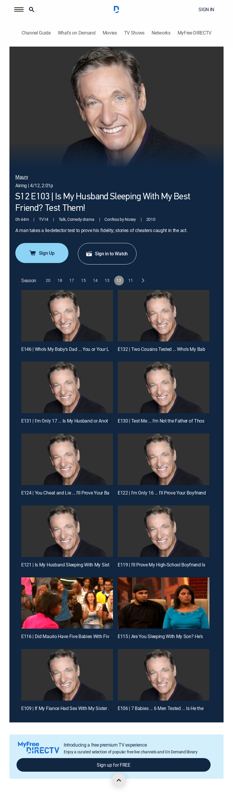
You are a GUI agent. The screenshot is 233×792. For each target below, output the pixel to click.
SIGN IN (206, 9)
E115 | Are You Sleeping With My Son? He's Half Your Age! (175, 636)
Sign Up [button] (41, 253)
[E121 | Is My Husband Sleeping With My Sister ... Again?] (67, 531)
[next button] (142, 280)
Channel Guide (36, 33)
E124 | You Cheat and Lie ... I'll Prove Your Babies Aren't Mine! (81, 492)
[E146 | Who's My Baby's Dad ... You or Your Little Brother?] (67, 315)
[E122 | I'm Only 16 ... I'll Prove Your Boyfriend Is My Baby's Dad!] (163, 459)
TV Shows (134, 33)
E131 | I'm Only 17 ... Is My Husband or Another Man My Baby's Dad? (89, 421)
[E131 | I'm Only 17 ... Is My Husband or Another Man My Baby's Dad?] (67, 387)
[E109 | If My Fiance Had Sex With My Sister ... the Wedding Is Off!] (67, 675)
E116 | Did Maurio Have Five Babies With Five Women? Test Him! (85, 636)
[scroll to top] (118, 780)
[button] (19, 9)
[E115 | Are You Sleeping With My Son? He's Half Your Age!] (163, 603)
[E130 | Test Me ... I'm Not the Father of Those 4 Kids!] (163, 387)
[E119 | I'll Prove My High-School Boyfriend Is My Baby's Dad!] (163, 531)
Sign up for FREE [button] (113, 765)
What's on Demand (77, 33)
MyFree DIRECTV (195, 33)
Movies (110, 33)
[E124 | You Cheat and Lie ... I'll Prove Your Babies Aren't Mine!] (67, 459)
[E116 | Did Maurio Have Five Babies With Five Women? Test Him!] (67, 603)
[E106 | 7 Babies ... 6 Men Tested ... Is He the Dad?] (163, 675)
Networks (161, 33)
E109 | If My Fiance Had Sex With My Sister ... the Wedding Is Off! (85, 708)
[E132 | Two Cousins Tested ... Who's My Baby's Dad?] (163, 315)
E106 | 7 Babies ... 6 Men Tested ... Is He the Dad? (166, 708)
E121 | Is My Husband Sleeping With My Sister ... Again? (76, 564)
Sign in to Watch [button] (107, 253)
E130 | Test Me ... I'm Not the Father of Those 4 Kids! (169, 421)
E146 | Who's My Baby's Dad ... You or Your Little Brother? (77, 349)
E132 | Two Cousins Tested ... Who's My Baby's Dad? (170, 349)
